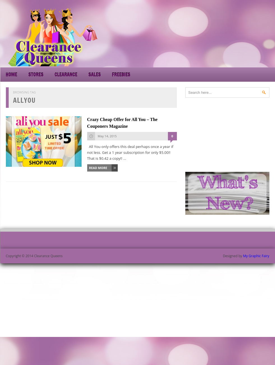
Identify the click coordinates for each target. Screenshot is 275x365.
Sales (95, 74)
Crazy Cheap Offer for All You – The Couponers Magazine (122, 123)
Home (11, 74)
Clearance (66, 74)
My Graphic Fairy (256, 256)
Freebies (121, 74)
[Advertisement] (224, 36)
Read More (98, 168)
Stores (35, 74)
